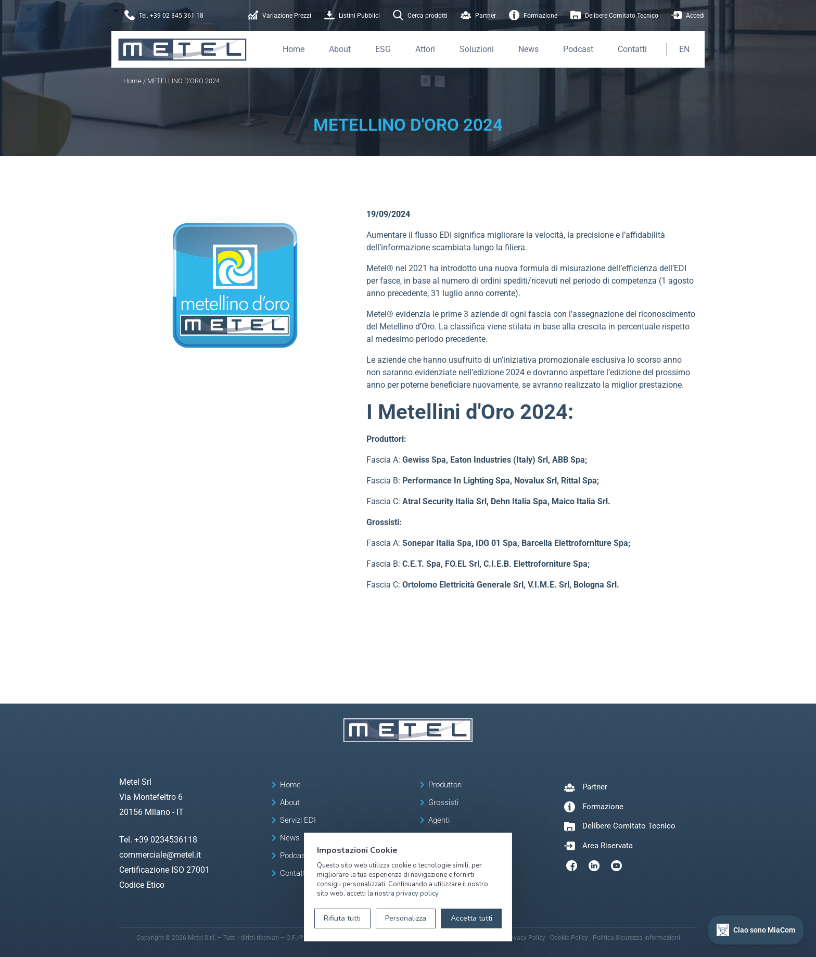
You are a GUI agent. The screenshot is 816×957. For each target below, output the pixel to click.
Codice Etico (141, 885)
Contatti (632, 49)
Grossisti (443, 802)
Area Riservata (607, 845)
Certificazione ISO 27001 (164, 870)
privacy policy (417, 893)
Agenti (439, 820)
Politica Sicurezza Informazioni (636, 937)
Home (293, 49)
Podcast (578, 49)
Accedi (688, 15)
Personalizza (405, 918)
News (528, 49)
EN (684, 49)
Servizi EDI (298, 820)
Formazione (533, 15)
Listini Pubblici (352, 15)
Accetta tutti (471, 918)
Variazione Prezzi (279, 15)
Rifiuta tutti (342, 918)
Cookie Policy (569, 937)
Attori (425, 49)
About (340, 49)
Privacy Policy (525, 937)
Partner (478, 15)
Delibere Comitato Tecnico (614, 15)
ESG (383, 49)
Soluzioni (477, 49)
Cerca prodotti (420, 15)
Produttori (445, 784)
